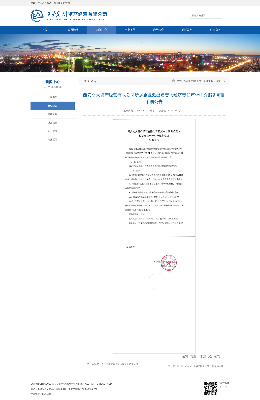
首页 (44, 29)
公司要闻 (52, 97)
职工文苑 (52, 131)
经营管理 (158, 29)
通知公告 (52, 105)
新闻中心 (101, 29)
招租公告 (52, 114)
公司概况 (73, 29)
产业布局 (130, 29)
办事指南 (215, 29)
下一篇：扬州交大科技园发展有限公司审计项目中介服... (197, 366)
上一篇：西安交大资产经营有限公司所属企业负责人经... (111, 364)
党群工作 (187, 29)
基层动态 (52, 122)
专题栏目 (52, 139)
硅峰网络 (46, 394)
